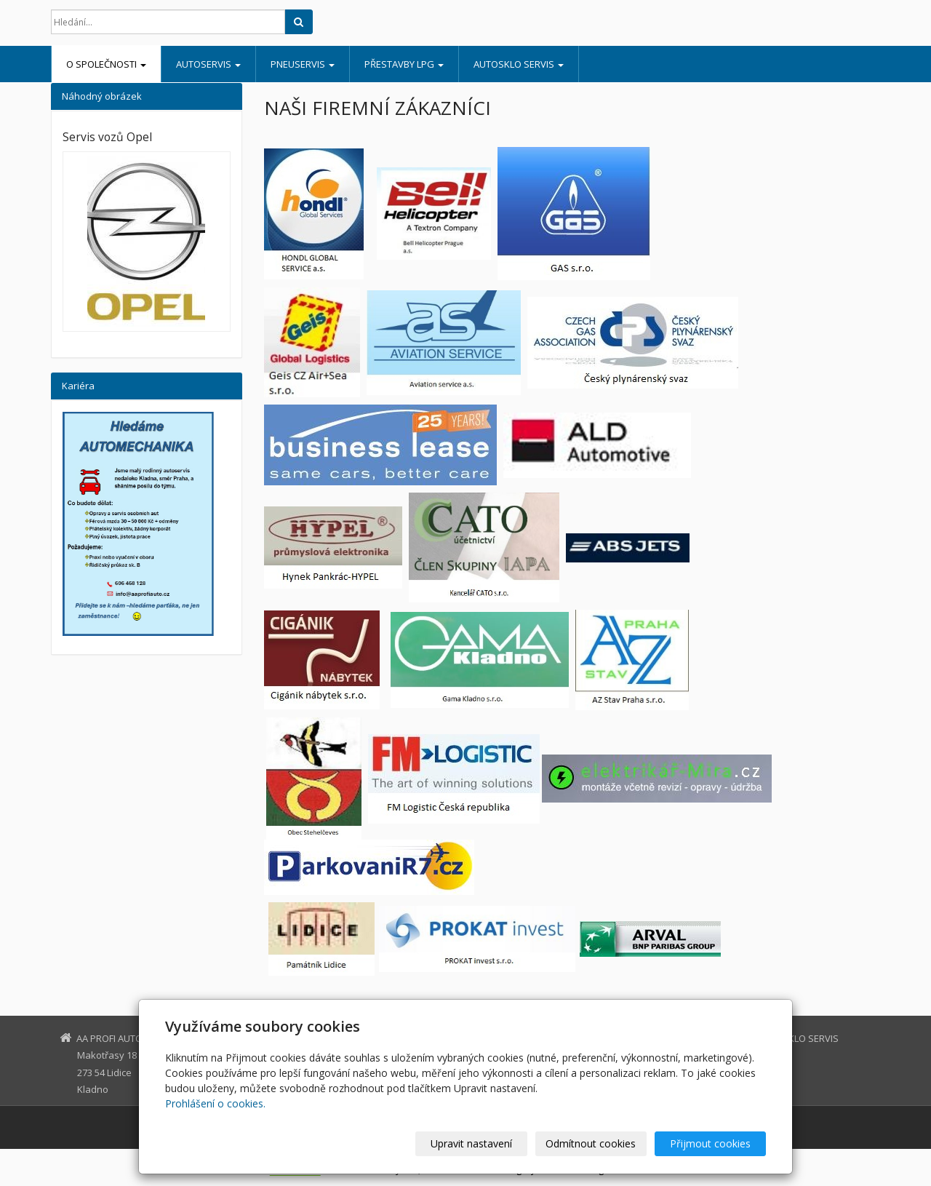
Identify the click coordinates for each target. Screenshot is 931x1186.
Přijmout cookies (710, 1143)
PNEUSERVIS (303, 64)
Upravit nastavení (472, 1143)
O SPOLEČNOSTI (106, 64)
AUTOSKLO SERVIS (519, 64)
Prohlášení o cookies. (215, 1103)
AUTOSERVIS (208, 64)
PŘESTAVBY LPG (404, 64)
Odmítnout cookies (591, 1143)
